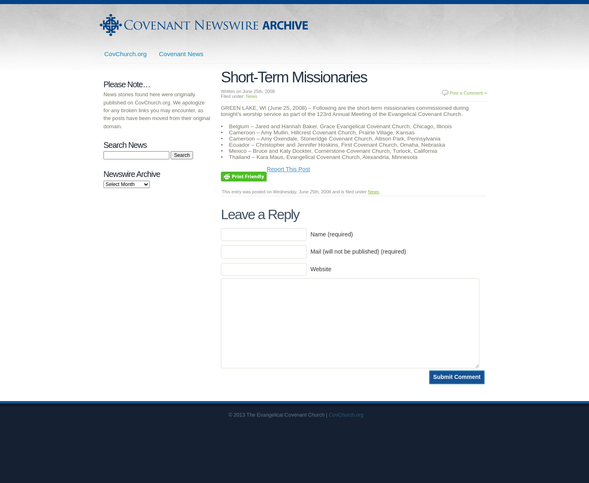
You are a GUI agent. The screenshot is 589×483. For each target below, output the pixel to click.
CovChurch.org (125, 53)
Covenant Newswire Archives (205, 25)
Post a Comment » (468, 93)
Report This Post (288, 169)
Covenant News (181, 53)
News (251, 96)
